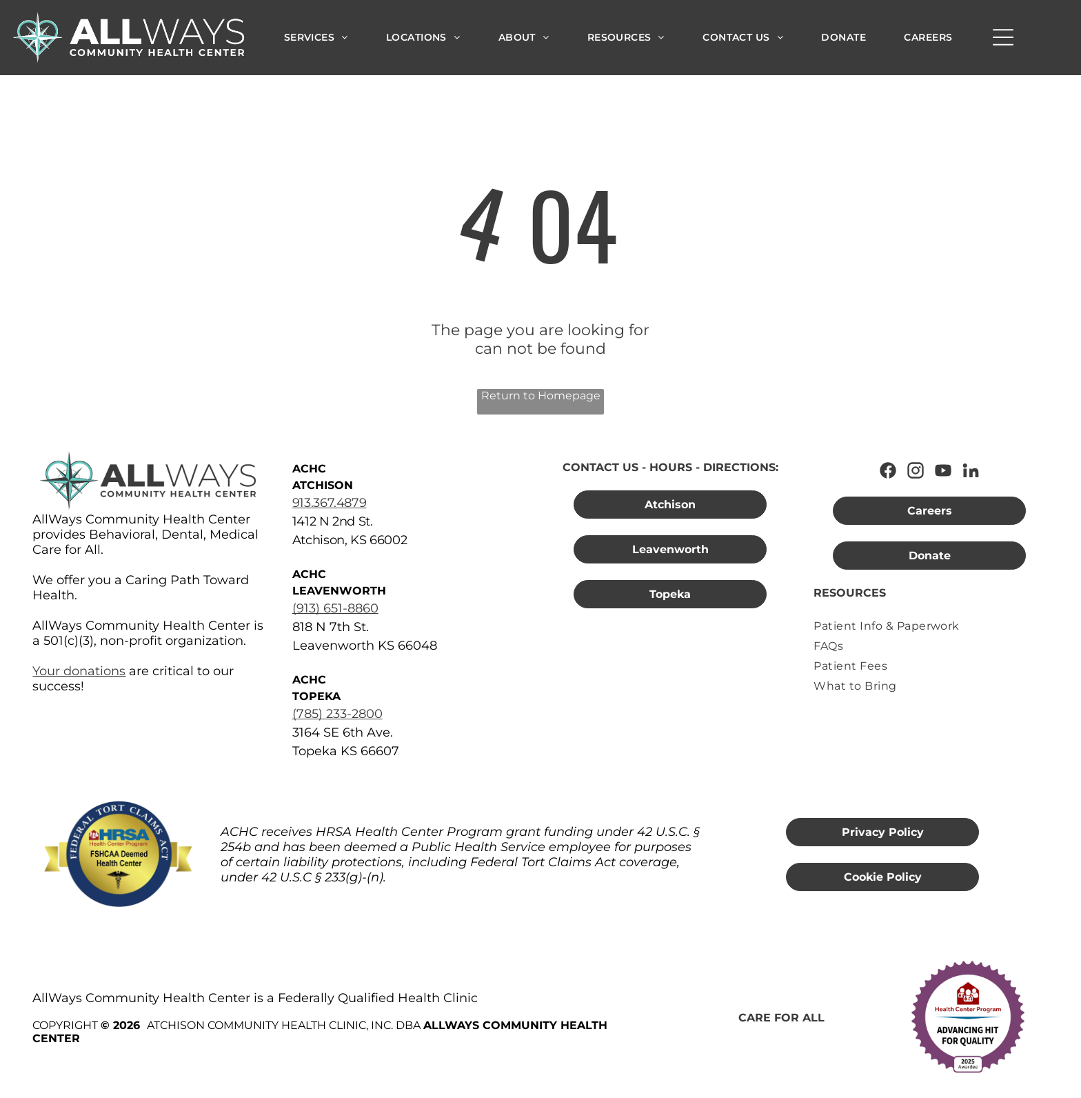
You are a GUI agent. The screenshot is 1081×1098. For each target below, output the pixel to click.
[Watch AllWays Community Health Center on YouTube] (943, 470)
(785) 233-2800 (337, 713)
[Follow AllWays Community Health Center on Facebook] (888, 470)
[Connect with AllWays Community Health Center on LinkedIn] (970, 470)
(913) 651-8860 (335, 608)
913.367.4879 (329, 502)
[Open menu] (1003, 37)
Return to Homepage (540, 395)
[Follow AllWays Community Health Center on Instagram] (915, 470)
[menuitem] (316, 37)
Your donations (78, 671)
